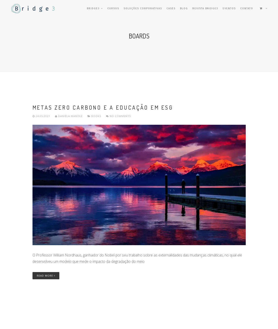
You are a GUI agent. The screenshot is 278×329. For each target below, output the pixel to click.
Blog (184, 8)
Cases (171, 8)
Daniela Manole (69, 116)
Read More (46, 275)
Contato (246, 8)
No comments (118, 116)
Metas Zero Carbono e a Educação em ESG (102, 107)
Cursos (113, 8)
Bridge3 (95, 8)
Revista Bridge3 (205, 8)
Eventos (229, 8)
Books (96, 116)
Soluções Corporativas (143, 8)
